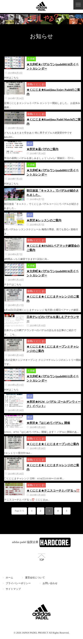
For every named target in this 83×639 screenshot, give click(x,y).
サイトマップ (13, 589)
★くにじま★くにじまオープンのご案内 (53, 444)
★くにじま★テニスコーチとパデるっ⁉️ (53, 490)
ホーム (9, 577)
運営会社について (35, 577)
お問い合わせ (50, 583)
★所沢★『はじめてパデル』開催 (48, 423)
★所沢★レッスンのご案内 (44, 220)
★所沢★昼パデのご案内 (42, 149)
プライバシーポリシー (18, 583)
